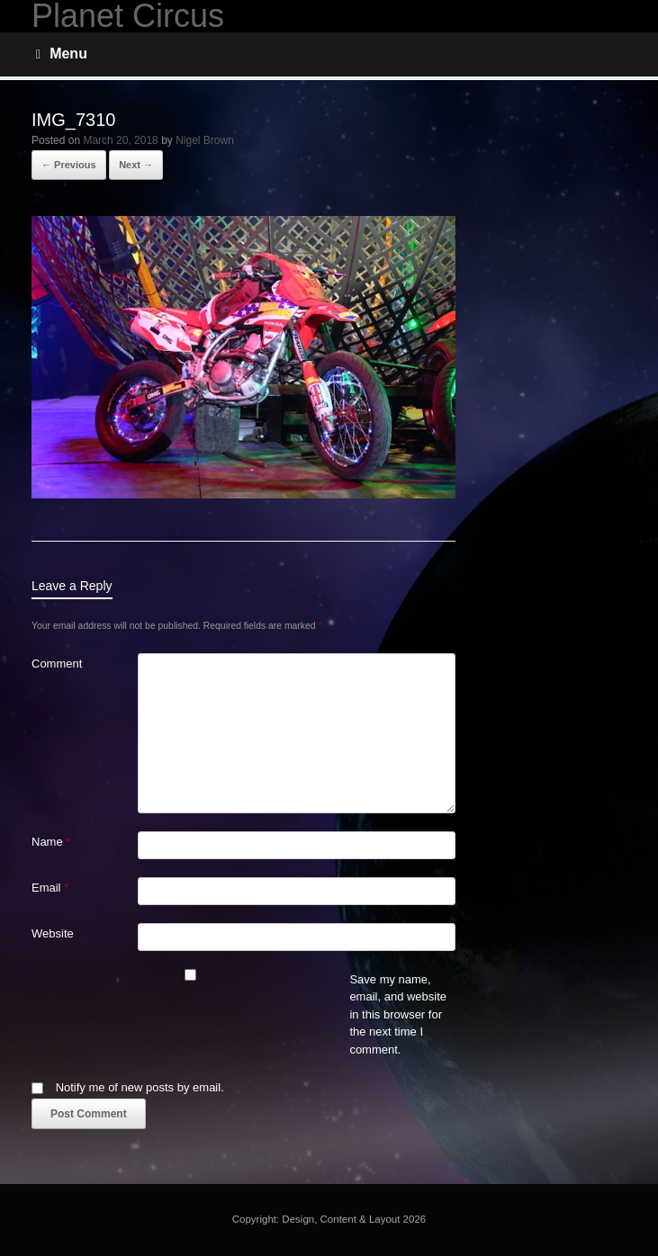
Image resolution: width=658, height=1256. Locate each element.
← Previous (68, 164)
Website (53, 933)
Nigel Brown (205, 140)
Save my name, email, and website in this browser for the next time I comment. (397, 1014)
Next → (136, 164)
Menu (61, 54)
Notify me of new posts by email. (140, 1087)
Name (51, 841)
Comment (57, 663)
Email (50, 887)
